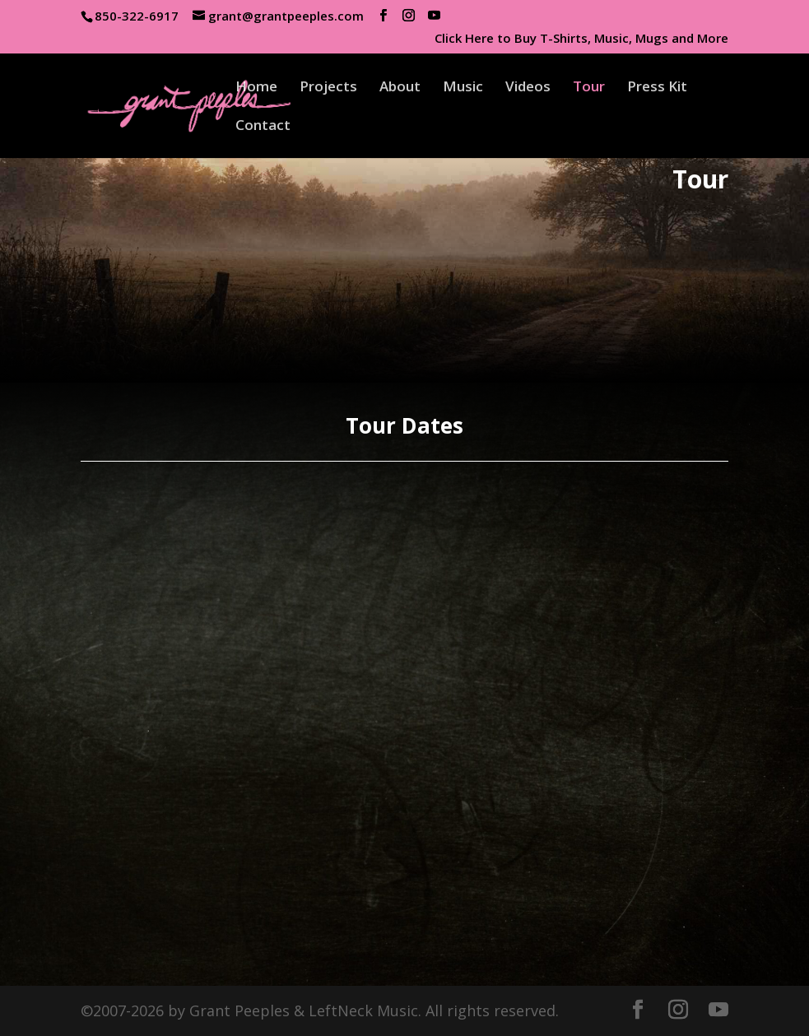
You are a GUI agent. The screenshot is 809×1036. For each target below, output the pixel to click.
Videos (528, 88)
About (400, 88)
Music (463, 88)
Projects (328, 88)
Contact (263, 126)
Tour (589, 88)
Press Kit (657, 88)
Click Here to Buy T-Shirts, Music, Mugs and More (581, 39)
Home (256, 88)
